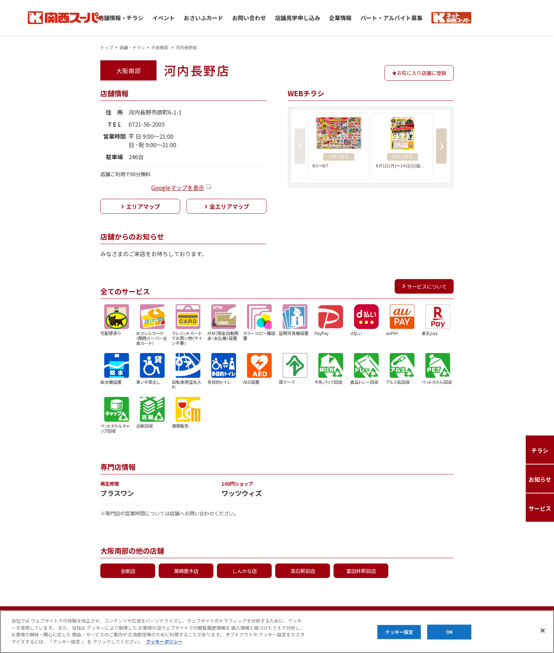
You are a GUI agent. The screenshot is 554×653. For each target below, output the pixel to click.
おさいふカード (203, 17)
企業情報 (340, 17)
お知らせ (483, 616)
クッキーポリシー (159, 616)
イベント (163, 17)
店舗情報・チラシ (120, 17)
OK (449, 640)
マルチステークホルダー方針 (232, 616)
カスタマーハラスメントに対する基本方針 (398, 616)
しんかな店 (244, 570)
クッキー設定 (399, 640)
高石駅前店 (302, 570)
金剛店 (127, 570)
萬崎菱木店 (186, 570)
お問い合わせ (249, 17)
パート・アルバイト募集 (391, 17)
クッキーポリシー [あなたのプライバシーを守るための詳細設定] (164, 649)
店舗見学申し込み (297, 17)
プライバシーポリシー (87, 616)
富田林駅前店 (361, 570)
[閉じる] (542, 639)
